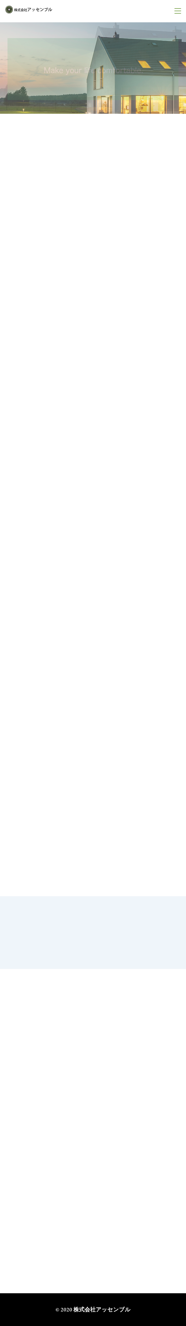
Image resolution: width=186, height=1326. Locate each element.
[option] (93, 68)
